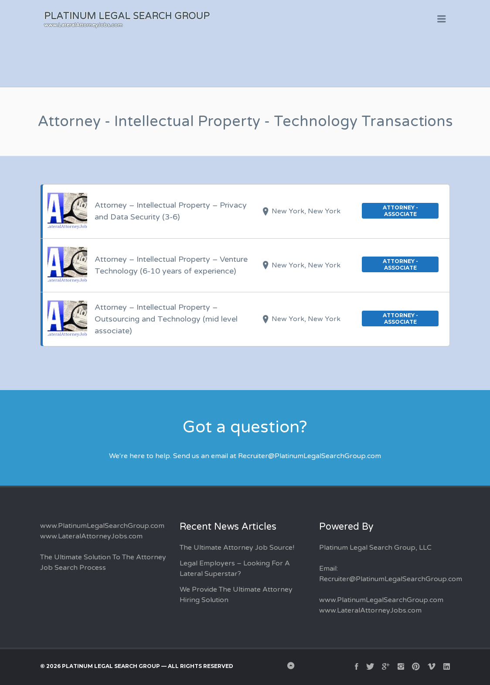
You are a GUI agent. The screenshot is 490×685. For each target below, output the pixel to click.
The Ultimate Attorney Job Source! (237, 547)
